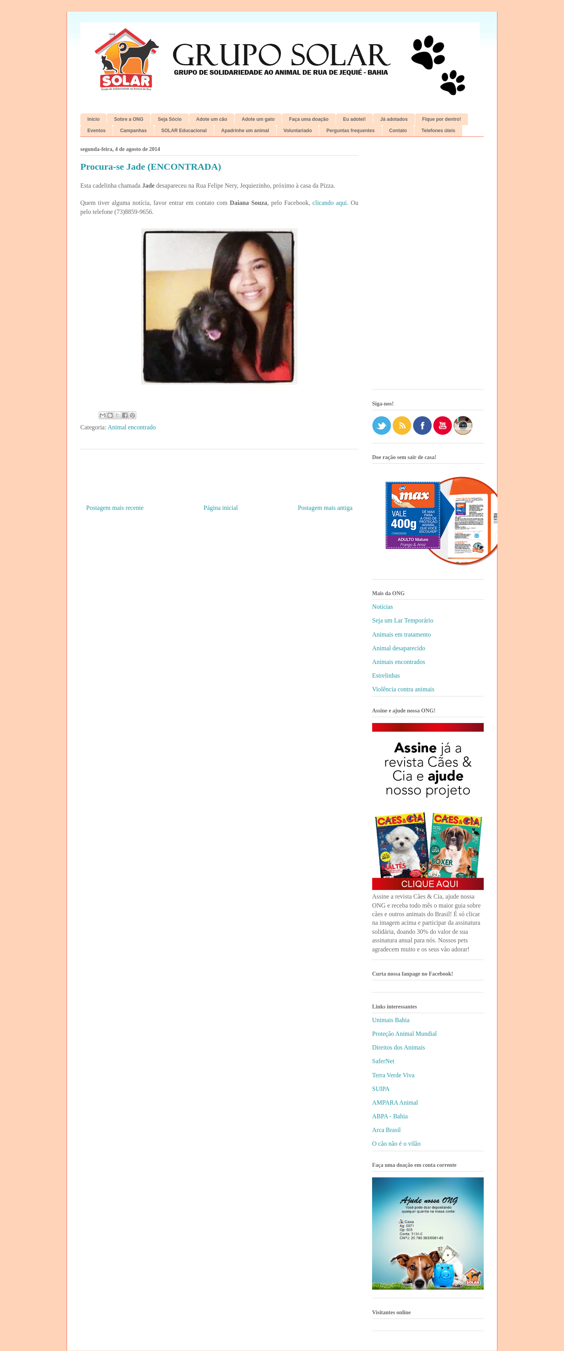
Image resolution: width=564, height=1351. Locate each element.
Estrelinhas (386, 675)
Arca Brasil (386, 1130)
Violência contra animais (403, 689)
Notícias (382, 606)
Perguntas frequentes (350, 130)
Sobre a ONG (128, 119)
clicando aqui (330, 202)
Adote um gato (258, 119)
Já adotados (394, 119)
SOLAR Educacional (184, 130)
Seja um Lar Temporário (402, 620)
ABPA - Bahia (390, 1116)
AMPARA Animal (395, 1102)
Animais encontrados (398, 661)
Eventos (96, 130)
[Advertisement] (428, 266)
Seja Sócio (170, 119)
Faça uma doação (309, 119)
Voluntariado (298, 130)
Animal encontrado (132, 427)
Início (93, 119)
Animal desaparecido (398, 648)
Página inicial (221, 507)
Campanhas (133, 130)
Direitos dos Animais (398, 1047)
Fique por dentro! (441, 119)
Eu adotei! (354, 119)
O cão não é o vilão (396, 1143)
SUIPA (381, 1088)
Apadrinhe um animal (245, 130)
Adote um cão (211, 119)
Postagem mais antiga (325, 507)
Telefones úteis (438, 130)
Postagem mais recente (115, 507)
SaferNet (383, 1061)
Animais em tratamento (401, 634)
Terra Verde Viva (393, 1075)
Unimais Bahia (391, 1020)
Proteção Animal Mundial (404, 1033)
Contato (398, 130)
